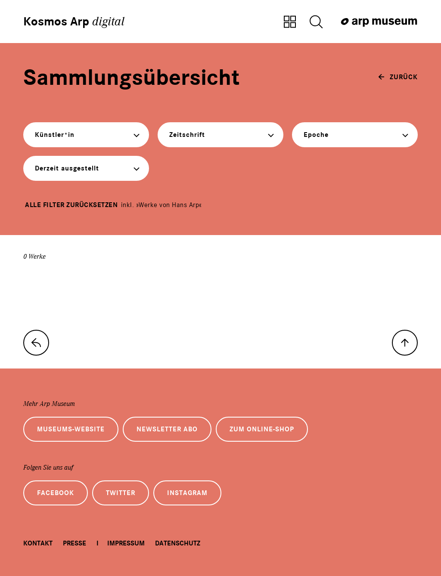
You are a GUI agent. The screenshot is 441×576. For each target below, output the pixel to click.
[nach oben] (405, 343)
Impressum (126, 543)
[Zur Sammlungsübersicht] (289, 22)
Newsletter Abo (167, 429)
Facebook (55, 493)
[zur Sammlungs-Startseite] (36, 343)
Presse (74, 543)
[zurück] (398, 77)
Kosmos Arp (73, 21)
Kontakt (38, 543)
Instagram (187, 493)
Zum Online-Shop (262, 429)
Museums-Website (71, 429)
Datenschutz (177, 543)
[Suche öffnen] (316, 22)
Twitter (120, 493)
